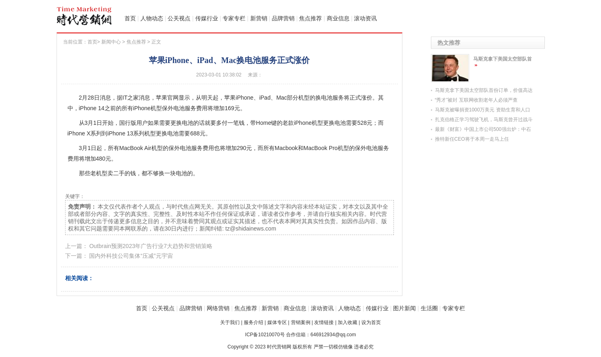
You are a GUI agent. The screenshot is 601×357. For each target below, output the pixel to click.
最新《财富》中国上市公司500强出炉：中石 (483, 129)
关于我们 (230, 322)
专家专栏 (234, 18)
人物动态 (151, 18)
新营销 (258, 18)
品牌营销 (283, 18)
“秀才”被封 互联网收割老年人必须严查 (476, 100)
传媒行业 (206, 18)
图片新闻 (404, 308)
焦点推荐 (310, 18)
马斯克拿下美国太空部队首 (502, 59)
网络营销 (218, 308)
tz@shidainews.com (250, 228)
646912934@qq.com (333, 334)
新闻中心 (111, 42)
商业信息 (338, 18)
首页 (130, 18)
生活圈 (429, 308)
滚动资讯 (365, 18)
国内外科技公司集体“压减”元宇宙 (131, 256)
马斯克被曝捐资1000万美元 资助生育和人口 (482, 110)
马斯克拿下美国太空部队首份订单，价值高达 (484, 90)
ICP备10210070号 (264, 334)
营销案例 (300, 322)
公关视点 (179, 18)
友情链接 (324, 322)
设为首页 (371, 322)
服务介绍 (253, 322)
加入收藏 (347, 322)
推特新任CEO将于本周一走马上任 (472, 139)
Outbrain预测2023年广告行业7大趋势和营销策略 (150, 246)
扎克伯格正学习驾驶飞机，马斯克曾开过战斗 (484, 119)
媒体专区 (277, 322)
